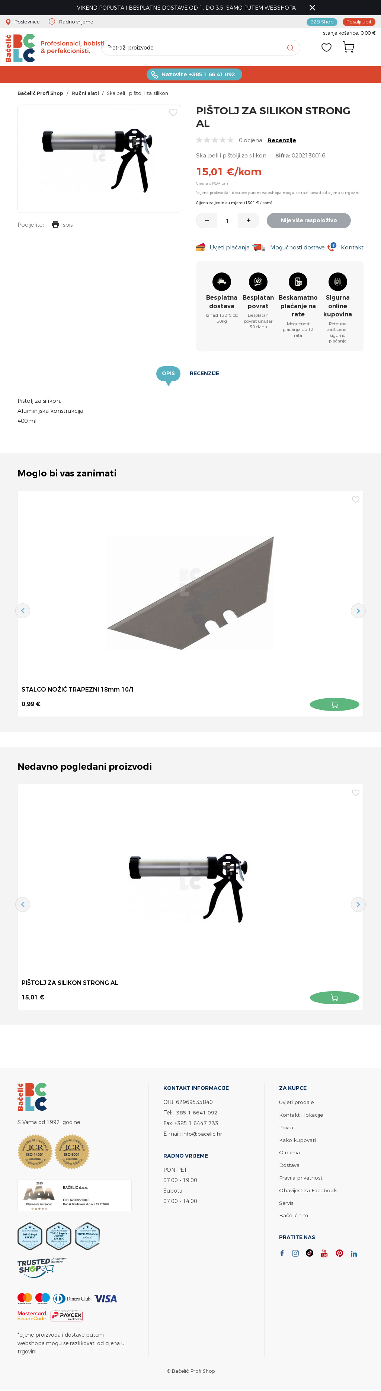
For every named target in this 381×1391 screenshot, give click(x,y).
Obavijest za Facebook (308, 1189)
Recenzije (282, 141)
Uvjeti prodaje (296, 1103)
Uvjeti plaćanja (229, 248)
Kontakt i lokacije (301, 1115)
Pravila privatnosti (301, 1176)
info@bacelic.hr (202, 1134)
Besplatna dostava (221, 303)
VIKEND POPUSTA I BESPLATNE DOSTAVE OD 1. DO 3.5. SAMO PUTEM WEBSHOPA (187, 7)
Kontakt (352, 248)
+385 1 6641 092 (196, 1113)
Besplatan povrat (258, 303)
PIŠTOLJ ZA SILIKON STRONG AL (70, 983)
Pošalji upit (359, 22)
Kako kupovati (297, 1139)
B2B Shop (322, 22)
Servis (286, 1201)
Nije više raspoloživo (310, 221)
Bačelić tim (293, 1213)
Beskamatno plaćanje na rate (298, 307)
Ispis (61, 226)
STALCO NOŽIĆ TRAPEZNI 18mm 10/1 (78, 690)
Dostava (289, 1164)
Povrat (287, 1127)
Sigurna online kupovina (337, 307)
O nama (289, 1152)
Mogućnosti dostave (297, 248)
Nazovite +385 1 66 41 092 (198, 75)
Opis (168, 374)
